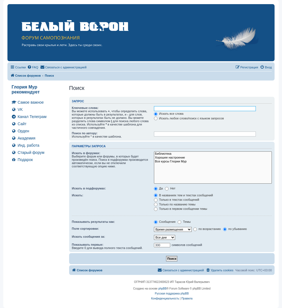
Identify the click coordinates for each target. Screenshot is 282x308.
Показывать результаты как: (93, 221)
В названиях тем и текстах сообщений (183, 195)
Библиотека (212, 154)
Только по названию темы (175, 204)
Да (158, 188)
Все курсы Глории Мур (212, 162)
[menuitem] (32, 67)
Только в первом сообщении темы (180, 208)
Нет (170, 188)
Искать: (77, 195)
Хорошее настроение (212, 158)
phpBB (162, 288)
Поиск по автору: (84, 133)
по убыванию (235, 229)
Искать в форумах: (86, 153)
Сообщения (165, 221)
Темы (184, 221)
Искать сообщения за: (88, 236)
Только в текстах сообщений (176, 199)
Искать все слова (169, 113)
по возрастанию (207, 229)
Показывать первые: (88, 244)
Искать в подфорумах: (89, 188)
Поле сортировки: (85, 228)
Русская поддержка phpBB (172, 293)
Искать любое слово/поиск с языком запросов (189, 118)
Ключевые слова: (85, 107)
